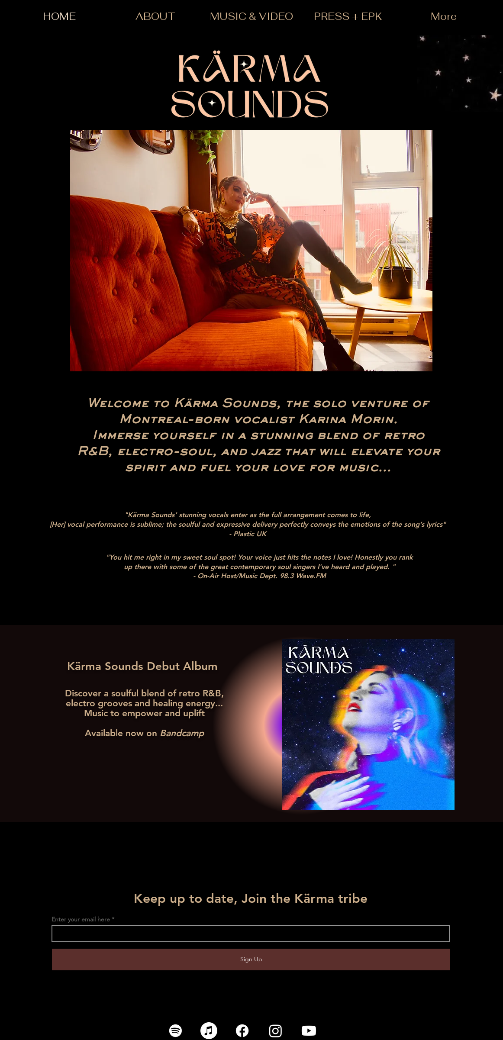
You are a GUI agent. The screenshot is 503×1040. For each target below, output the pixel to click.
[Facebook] (242, 1030)
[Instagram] (275, 1030)
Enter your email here (81, 919)
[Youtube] (308, 1030)
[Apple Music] (208, 1030)
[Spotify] (175, 1030)
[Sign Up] (251, 959)
